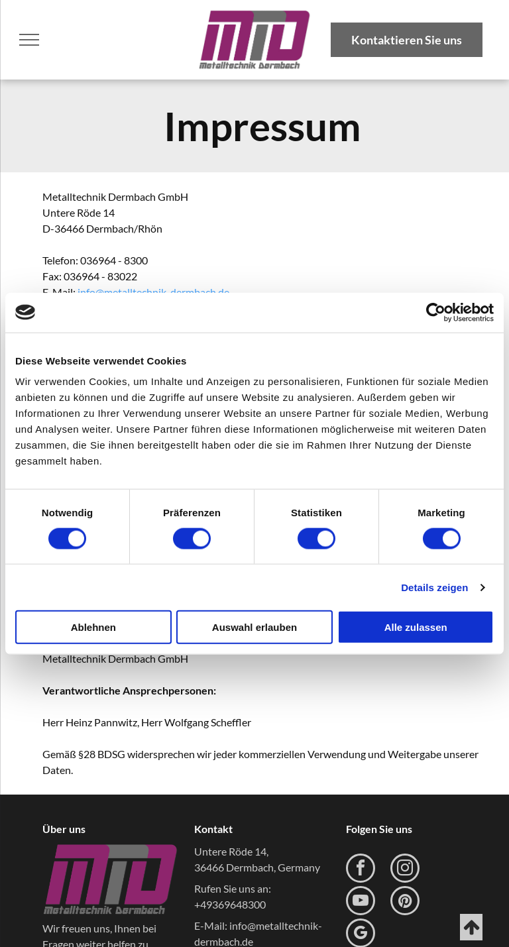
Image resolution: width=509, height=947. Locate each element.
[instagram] (405, 870)
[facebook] (360, 870)
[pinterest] (405, 902)
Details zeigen (434, 586)
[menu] (29, 40)
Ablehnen (93, 627)
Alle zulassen (415, 627)
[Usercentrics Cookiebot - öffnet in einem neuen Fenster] (436, 312)
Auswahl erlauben (254, 627)
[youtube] (360, 902)
